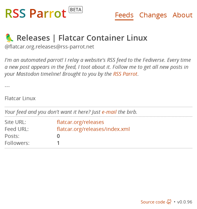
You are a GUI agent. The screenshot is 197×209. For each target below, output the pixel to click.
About (182, 14)
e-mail (109, 111)
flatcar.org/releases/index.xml (93, 128)
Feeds (124, 14)
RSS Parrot (125, 73)
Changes (153, 14)
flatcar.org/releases (80, 121)
